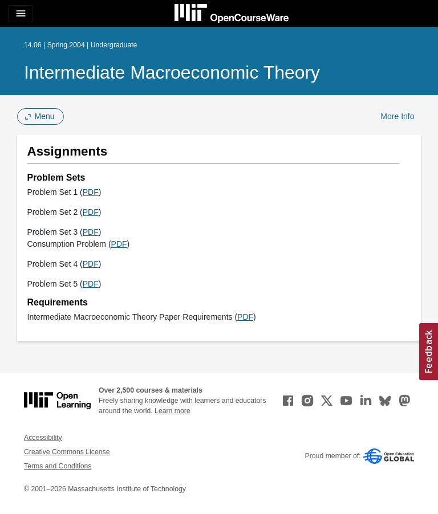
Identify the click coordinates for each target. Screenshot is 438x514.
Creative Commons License (67, 452)
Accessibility (43, 438)
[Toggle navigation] (20, 13)
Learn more (172, 411)
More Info (397, 116)
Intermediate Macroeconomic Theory (172, 72)
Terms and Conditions (57, 466)
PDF (91, 192)
